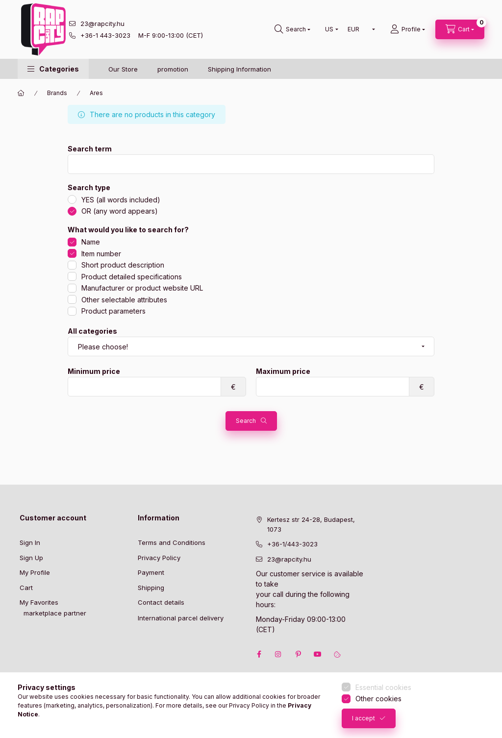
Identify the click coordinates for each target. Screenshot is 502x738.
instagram (278, 654)
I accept (363, 718)
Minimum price (94, 371)
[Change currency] (359, 29)
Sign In (30, 542)
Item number (101, 253)
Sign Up (31, 558)
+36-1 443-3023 (105, 35)
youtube (317, 654)
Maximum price (283, 371)
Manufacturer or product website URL (142, 288)
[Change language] (329, 29)
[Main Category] (21, 93)
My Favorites (39, 602)
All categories (92, 331)
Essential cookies (383, 687)
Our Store (123, 69)
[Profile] (407, 29)
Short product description (122, 265)
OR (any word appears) (119, 211)
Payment (151, 572)
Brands (57, 93)
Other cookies (378, 698)
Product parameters (113, 311)
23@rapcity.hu (102, 23)
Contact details (161, 602)
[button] (53, 69)
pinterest (298, 654)
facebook (259, 654)
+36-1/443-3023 (292, 544)
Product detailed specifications (131, 276)
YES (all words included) (120, 200)
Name (90, 242)
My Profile (35, 572)
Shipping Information (239, 69)
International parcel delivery (181, 618)
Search (246, 420)
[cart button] (459, 29)
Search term (90, 149)
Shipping (151, 587)
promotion (172, 69)
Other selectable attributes (124, 299)
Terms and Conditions (171, 542)
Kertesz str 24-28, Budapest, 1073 (311, 524)
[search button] (292, 29)
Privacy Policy (159, 558)
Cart (26, 587)
